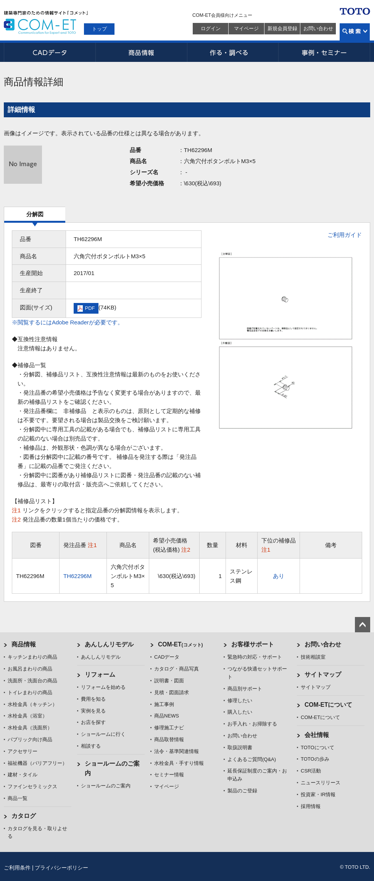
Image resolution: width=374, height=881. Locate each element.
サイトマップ (323, 674)
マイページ (246, 28)
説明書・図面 (169, 680)
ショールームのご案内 (106, 786)
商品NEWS (166, 716)
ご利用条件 (17, 868)
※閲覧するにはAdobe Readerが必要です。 (67, 322)
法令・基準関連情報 (176, 751)
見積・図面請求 (171, 692)
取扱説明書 (239, 747)
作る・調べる (233, 52)
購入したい (239, 712)
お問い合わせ (318, 28)
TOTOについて (317, 747)
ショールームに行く (103, 734)
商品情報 (141, 52)
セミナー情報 (169, 774)
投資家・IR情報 (318, 794)
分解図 (35, 214)
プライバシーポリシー (61, 868)
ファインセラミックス (32, 786)
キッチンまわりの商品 (32, 657)
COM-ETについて (329, 704)
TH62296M (77, 576)
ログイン (211, 28)
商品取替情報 (169, 739)
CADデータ (49, 52)
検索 (355, 31)
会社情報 (317, 735)
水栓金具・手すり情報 (179, 763)
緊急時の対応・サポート (254, 657)
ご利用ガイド (344, 235)
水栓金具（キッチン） (32, 704)
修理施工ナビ (169, 727)
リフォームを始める (103, 687)
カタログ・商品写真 (176, 669)
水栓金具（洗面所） (30, 727)
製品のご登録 (242, 791)
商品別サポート (244, 689)
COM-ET (180, 644)
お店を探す (93, 722)
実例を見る (93, 711)
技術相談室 (313, 657)
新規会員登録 (282, 28)
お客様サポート (252, 644)
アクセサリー (22, 751)
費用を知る (93, 699)
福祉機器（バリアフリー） (37, 763)
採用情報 (311, 806)
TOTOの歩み (315, 759)
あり (278, 576)
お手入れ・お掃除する (252, 724)
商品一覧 (17, 798)
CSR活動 (311, 771)
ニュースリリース (320, 782)
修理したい (239, 700)
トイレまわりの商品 (30, 692)
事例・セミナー (324, 52)
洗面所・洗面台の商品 (32, 680)
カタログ (23, 816)
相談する (91, 746)
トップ (99, 29)
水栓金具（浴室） (27, 716)
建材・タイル (22, 774)
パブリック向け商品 (30, 739)
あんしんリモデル (109, 644)
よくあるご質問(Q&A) (251, 759)
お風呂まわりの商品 (30, 669)
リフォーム (100, 674)
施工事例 (164, 704)
